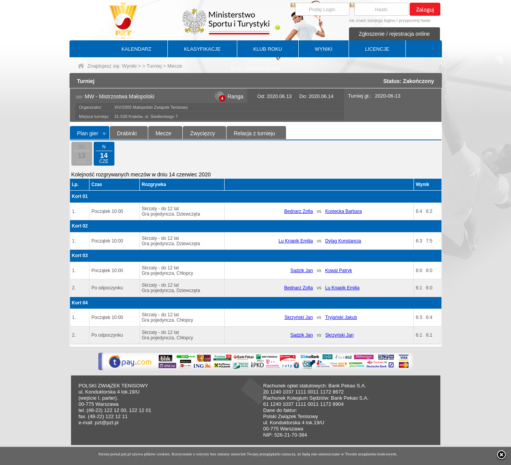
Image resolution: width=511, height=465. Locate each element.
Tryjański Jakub (341, 317)
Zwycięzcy (202, 133)
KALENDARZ (136, 49)
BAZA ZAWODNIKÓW (255, 68)
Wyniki (129, 66)
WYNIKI (323, 49)
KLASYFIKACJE (202, 49)
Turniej (154, 66)
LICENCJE (377, 49)
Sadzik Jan (301, 270)
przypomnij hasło (415, 20)
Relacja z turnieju (254, 133)
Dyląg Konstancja (343, 241)
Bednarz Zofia (298, 211)
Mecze (163, 133)
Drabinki (127, 133)
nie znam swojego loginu (372, 20)
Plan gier (87, 133)
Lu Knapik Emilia (296, 241)
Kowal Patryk (338, 270)
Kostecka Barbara (343, 211)
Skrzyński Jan (298, 317)
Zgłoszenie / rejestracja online (394, 34)
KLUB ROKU (267, 49)
